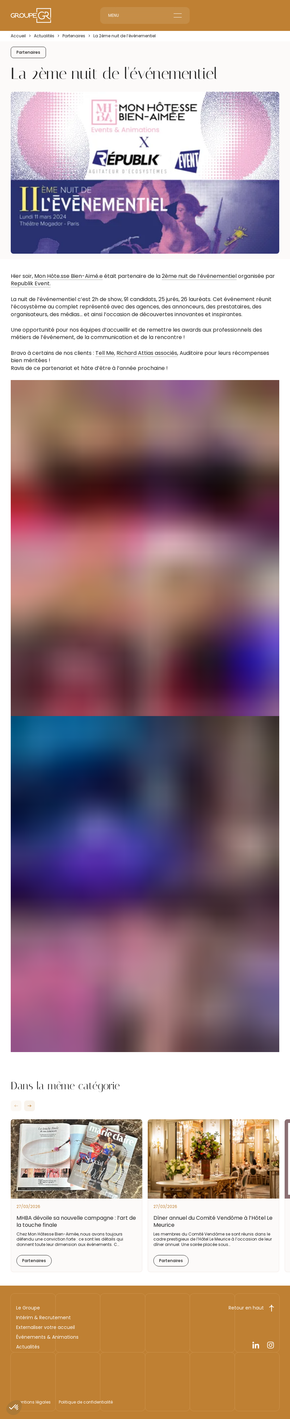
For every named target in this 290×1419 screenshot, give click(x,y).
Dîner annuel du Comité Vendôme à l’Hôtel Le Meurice (213, 1221)
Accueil (18, 36)
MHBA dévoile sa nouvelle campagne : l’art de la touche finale (76, 1221)
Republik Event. (31, 283)
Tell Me (104, 353)
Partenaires (73, 36)
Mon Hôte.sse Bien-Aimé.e (68, 276)
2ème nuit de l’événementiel (199, 276)
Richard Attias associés (146, 353)
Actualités (44, 36)
